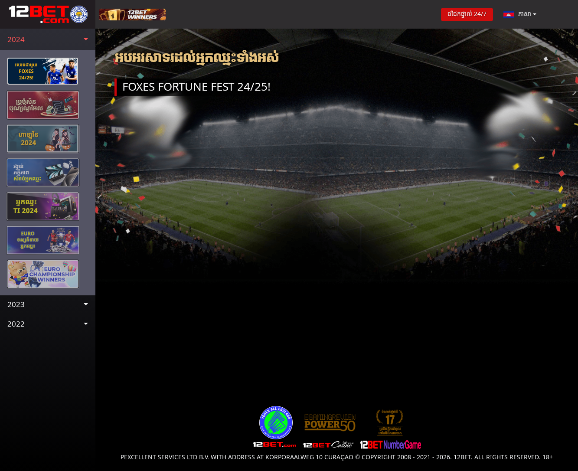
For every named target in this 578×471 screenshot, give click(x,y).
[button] (47, 40)
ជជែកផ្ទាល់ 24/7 (467, 14)
